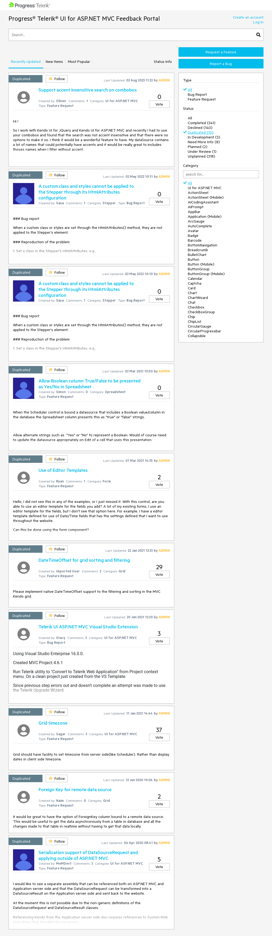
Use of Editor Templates (63, 470)
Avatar (193, 230)
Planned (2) (197, 146)
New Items (54, 61)
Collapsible (197, 335)
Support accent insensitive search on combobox (88, 90)
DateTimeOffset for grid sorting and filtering (84, 560)
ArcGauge (196, 221)
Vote (159, 104)
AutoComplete (200, 226)
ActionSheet (198, 192)
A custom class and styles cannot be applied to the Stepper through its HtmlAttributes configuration (86, 192)
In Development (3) (204, 137)
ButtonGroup (199, 269)
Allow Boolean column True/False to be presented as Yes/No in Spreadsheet (90, 383)
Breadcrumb (198, 249)
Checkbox (196, 307)
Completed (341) (201, 122)
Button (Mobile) (201, 264)
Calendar (195, 278)
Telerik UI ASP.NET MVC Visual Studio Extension (88, 626)
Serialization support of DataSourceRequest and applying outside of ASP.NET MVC (88, 855)
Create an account (248, 17)
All (190, 89)
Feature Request (202, 99)
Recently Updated (26, 61)
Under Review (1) (202, 151)
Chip (191, 316)
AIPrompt (195, 206)
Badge (193, 235)
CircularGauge (199, 326)
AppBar (194, 211)
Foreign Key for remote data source (75, 789)
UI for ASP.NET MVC (205, 187)
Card (192, 288)
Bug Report (197, 94)
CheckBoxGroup (201, 312)
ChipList (194, 321)
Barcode (195, 240)
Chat (192, 302)
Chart (192, 292)
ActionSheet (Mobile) (206, 197)
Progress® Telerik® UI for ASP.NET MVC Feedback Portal (84, 18)
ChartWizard (198, 297)
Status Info (163, 61)
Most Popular (79, 61)
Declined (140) (200, 127)
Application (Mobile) (205, 216)
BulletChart (197, 254)
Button (193, 259)
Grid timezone (53, 723)
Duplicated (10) (201, 132)
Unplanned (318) (201, 156)
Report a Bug (221, 63)
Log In (258, 22)
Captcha (194, 283)
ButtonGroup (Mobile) (206, 273)
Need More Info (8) (204, 142)
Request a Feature (221, 52)
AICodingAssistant (203, 202)
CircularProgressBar (204, 331)
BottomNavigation (202, 245)
